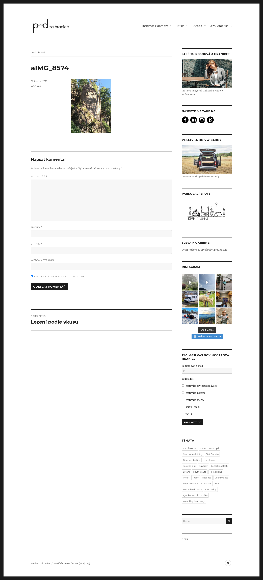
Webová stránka (43, 260)
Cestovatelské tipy (193, 454)
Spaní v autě (221, 477)
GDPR (185, 539)
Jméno (36, 227)
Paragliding (216, 471)
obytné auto (199, 471)
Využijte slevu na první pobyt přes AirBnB (204, 249)
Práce (196, 477)
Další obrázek (38, 52)
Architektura (190, 448)
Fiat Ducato (212, 454)
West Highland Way (194, 501)
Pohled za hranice (40, 563)
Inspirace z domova (155, 26)
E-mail (36, 243)
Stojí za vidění (190, 483)
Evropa (197, 26)
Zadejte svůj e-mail (192, 366)
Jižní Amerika (219, 26)
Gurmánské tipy (191, 460)
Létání (186, 471)
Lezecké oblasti (219, 466)
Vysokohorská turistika (195, 495)
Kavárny (203, 466)
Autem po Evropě (209, 448)
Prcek (186, 477)
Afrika (180, 26)
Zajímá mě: (188, 378)
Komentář (39, 176)
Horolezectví (210, 460)
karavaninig (189, 466)
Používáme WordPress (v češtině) (72, 563)
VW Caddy (210, 489)
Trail (217, 483)
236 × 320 (36, 85)
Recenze (206, 477)
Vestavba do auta (192, 489)
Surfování (206, 483)
